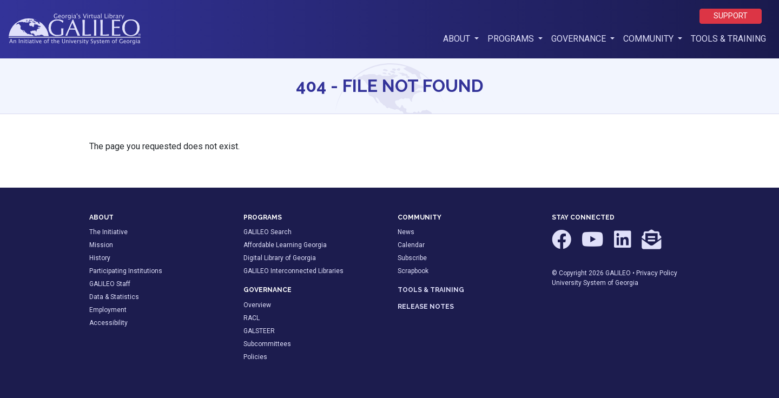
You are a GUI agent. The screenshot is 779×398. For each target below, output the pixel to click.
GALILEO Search (267, 232)
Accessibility (108, 323)
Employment (108, 310)
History (99, 258)
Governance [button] (579, 39)
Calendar (411, 245)
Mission (101, 245)
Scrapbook (413, 271)
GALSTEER (259, 331)
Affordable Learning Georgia (285, 245)
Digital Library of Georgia (279, 258)
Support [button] (731, 16)
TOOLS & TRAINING (431, 290)
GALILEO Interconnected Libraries (293, 271)
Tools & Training (728, 39)
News (406, 232)
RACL (251, 318)
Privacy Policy (656, 273)
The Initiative (108, 232)
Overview (257, 305)
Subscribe (412, 258)
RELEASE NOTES (426, 306)
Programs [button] (511, 39)
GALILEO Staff (109, 284)
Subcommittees (267, 344)
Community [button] (649, 39)
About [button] (463, 38)
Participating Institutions (125, 271)
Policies (255, 357)
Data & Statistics (114, 297)
